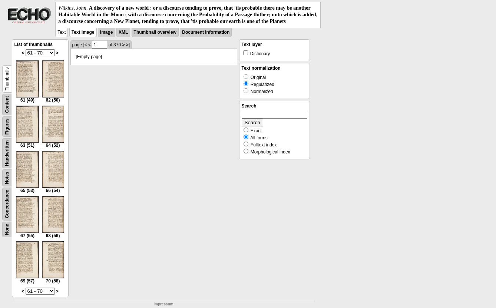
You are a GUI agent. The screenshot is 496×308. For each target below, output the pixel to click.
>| (128, 44)
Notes (7, 178)
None (7, 229)
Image (106, 32)
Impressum (163, 304)
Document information (205, 32)
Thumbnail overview (155, 32)
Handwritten (7, 153)
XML (123, 32)
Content (7, 104)
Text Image (83, 32)
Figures (7, 126)
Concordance (7, 204)
